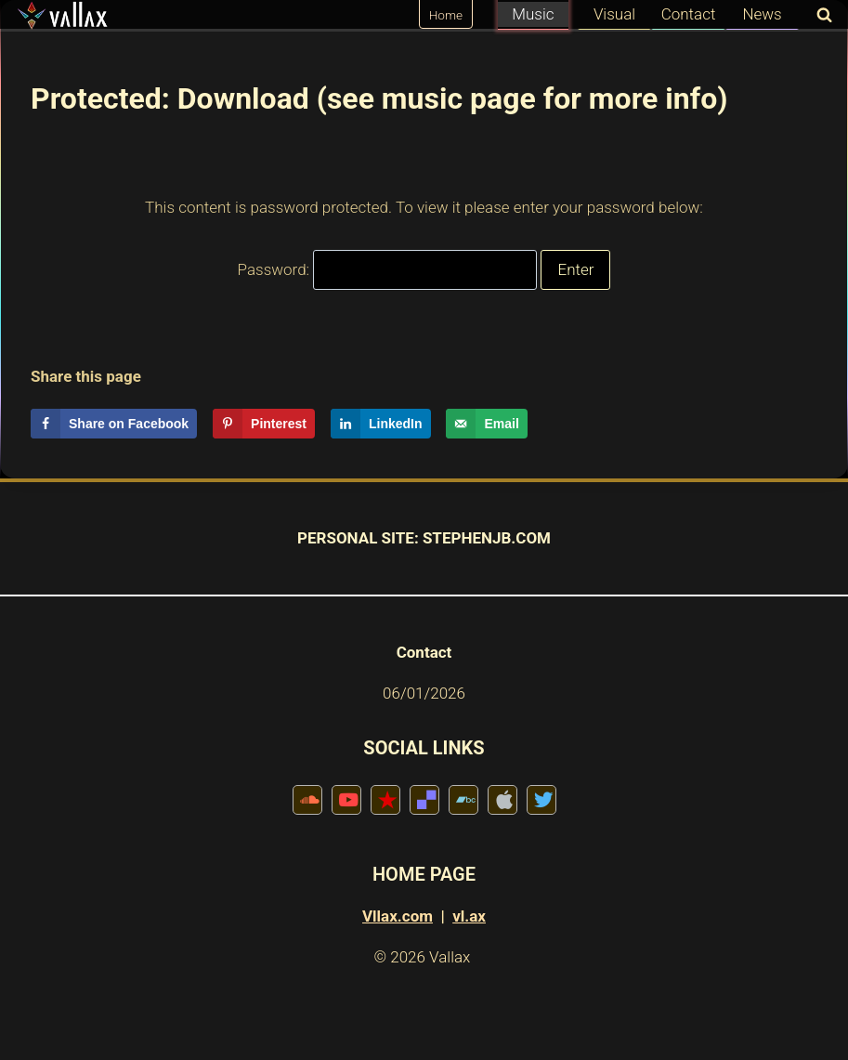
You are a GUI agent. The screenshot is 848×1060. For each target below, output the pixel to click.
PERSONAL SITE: (358, 538)
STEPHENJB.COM (487, 538)
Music (533, 14)
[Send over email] (486, 423)
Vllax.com (397, 916)
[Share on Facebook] (114, 423)
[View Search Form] (820, 16)
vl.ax (469, 916)
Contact (688, 14)
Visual (614, 14)
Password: (388, 269)
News (761, 14)
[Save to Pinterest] (264, 423)
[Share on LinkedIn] (381, 423)
